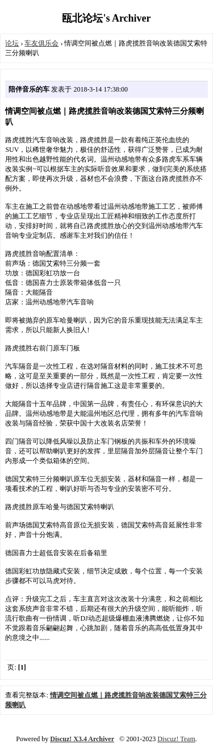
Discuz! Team (176, 739)
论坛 (12, 43)
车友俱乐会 (41, 43)
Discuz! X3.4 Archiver (82, 739)
